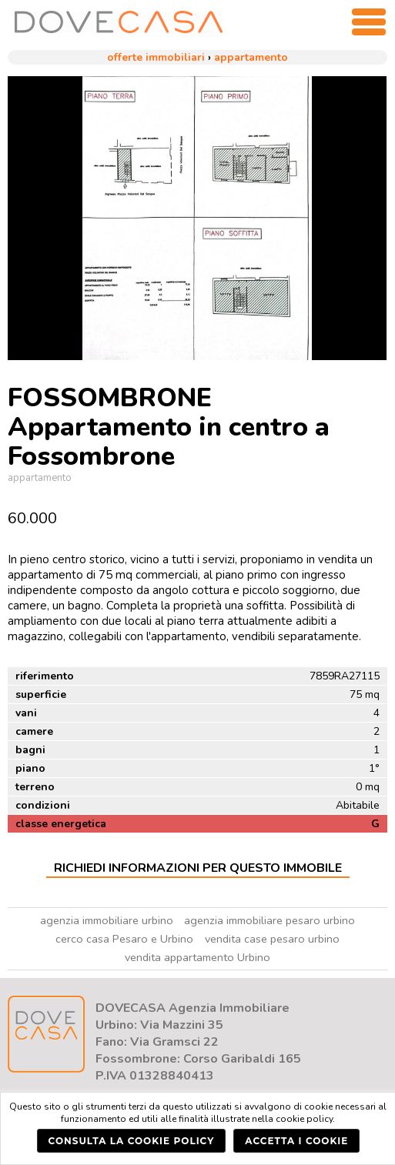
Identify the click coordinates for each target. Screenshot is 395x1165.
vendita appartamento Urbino (197, 957)
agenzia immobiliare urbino (106, 920)
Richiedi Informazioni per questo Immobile (198, 868)
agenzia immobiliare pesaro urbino (269, 920)
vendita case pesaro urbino (272, 938)
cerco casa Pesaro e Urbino (124, 938)
